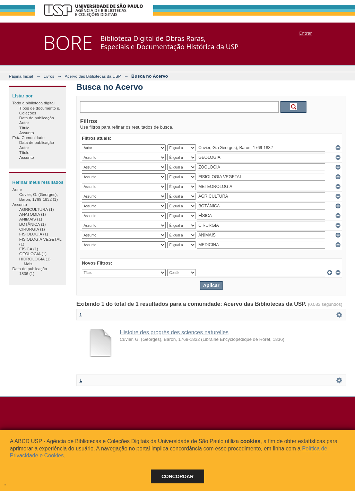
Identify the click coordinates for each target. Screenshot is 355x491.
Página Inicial (21, 76)
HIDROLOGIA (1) (35, 259)
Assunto (26, 132)
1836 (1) (27, 273)
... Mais (26, 263)
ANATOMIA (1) (32, 214)
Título (24, 128)
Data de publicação (36, 117)
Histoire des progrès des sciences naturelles (174, 332)
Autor (24, 122)
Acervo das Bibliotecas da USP (93, 76)
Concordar (178, 476)
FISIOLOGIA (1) (33, 234)
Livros (48, 76)
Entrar (305, 33)
